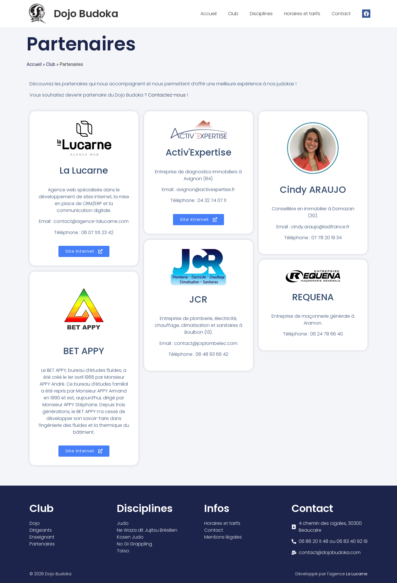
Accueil (210, 13)
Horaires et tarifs (304, 13)
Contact (342, 13)
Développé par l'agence (331, 574)
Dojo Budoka (86, 13)
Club (234, 13)
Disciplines (262, 13)
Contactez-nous (167, 95)
